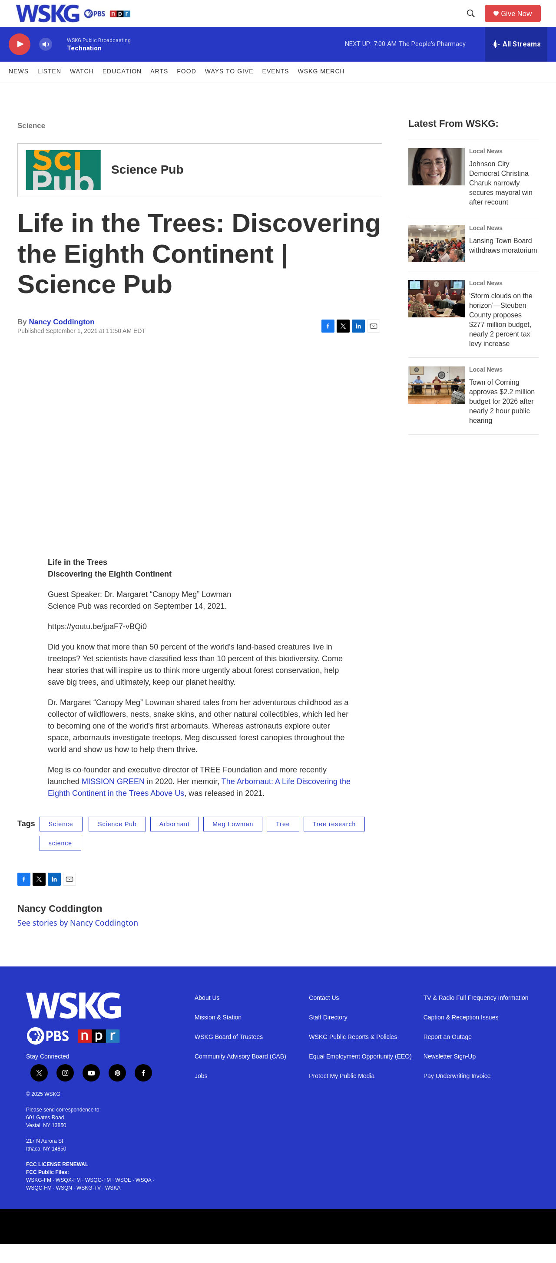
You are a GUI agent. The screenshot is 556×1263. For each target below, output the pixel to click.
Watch (82, 90)
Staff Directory (328, 1036)
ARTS (159, 90)
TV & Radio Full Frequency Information (476, 1016)
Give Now (521, 22)
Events (275, 90)
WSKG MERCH (321, 90)
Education (122, 90)
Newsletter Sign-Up (450, 1075)
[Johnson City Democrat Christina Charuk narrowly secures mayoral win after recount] (436, 185)
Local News (486, 169)
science (60, 862)
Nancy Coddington (61, 340)
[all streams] (516, 63)
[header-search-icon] (474, 23)
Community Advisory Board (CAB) (240, 1075)
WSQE (123, 1199)
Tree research (334, 842)
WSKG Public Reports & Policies (353, 1055)
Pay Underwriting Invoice (457, 1095)
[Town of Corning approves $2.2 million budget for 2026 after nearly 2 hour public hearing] (436, 403)
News (19, 90)
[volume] (45, 63)
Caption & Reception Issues (461, 1036)
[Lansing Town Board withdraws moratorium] (436, 262)
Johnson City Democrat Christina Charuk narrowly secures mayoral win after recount (501, 201)
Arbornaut (174, 842)
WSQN (64, 1207)
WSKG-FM (38, 1199)
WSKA (112, 1207)
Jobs (201, 1095)
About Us (207, 1016)
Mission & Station (218, 1036)
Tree (283, 842)
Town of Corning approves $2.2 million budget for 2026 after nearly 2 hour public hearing (502, 420)
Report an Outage (448, 1055)
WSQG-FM (98, 1199)
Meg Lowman (232, 842)
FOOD (186, 90)
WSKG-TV (88, 1207)
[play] (19, 63)
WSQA (143, 1199)
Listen (49, 90)
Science (31, 144)
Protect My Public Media (341, 1095)
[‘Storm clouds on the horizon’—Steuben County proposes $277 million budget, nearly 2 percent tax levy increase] (436, 317)
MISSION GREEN (113, 800)
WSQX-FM (68, 1199)
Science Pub (147, 188)
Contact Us (324, 1016)
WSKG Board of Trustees (229, 1055)
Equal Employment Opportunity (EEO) (360, 1075)
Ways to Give (229, 90)
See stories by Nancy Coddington (77, 941)
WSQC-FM (39, 1207)
